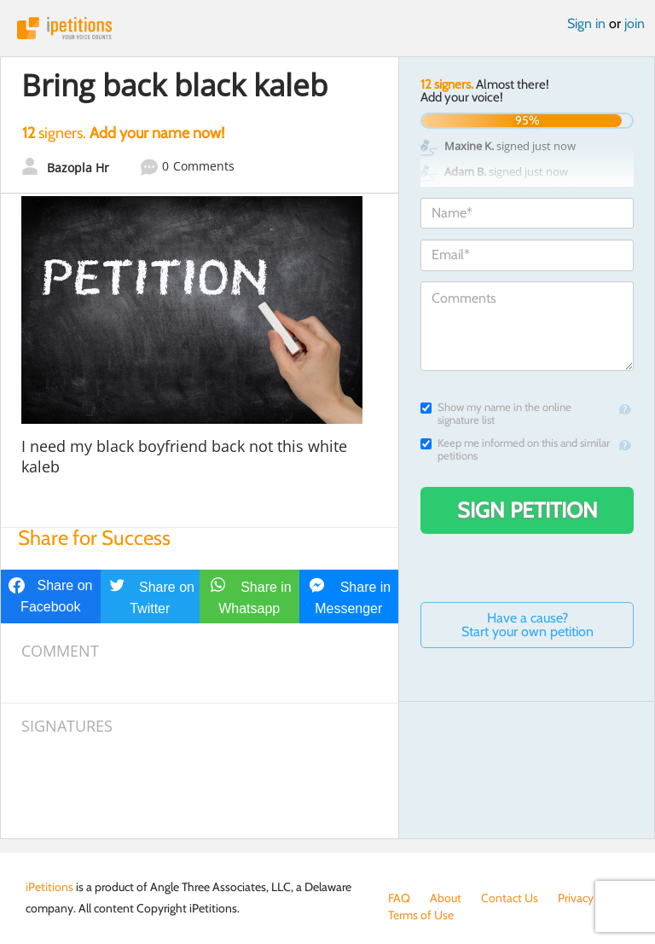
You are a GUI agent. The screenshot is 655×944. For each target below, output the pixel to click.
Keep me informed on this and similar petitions (515, 449)
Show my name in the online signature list (495, 413)
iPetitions (327, 28)
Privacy (576, 898)
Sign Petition (527, 510)
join (634, 23)
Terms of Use (421, 915)
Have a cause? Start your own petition (527, 625)
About (445, 898)
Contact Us (509, 898)
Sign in (586, 23)
